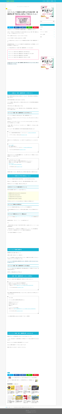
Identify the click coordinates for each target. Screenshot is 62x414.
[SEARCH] (55, 1)
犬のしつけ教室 (42, 34)
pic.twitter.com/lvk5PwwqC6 (17, 164)
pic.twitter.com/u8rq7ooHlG (29, 285)
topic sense (10, 1)
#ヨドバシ (10, 145)
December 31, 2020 (20, 287)
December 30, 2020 (22, 149)
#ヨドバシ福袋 (11, 164)
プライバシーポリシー (33, 410)
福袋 (6, 8)
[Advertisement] (23, 72)
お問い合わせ (27, 410)
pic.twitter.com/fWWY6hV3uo (27, 147)
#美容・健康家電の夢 (17, 308)
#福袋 (12, 145)
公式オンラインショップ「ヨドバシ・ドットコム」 (23, 216)
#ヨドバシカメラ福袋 (22, 285)
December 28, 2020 (19, 166)
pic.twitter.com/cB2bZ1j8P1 (32, 132)
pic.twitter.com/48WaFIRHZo (31, 308)
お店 (41, 29)
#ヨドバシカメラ (11, 163)
